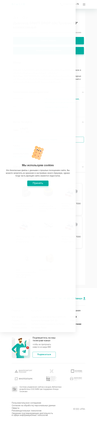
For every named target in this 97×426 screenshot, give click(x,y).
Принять (48, 229)
